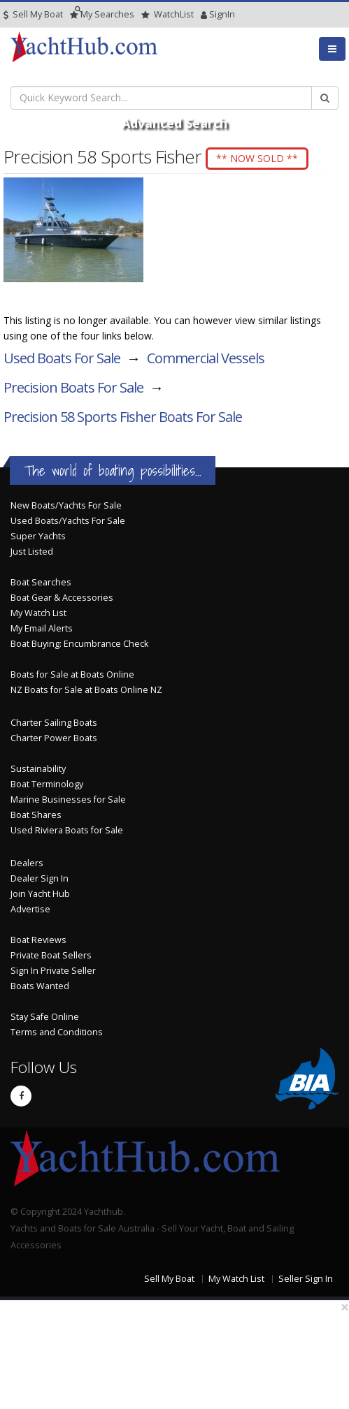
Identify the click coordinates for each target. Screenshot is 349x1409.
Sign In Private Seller (53, 971)
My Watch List (38, 613)
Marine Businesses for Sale (68, 799)
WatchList (167, 14)
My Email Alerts (41, 628)
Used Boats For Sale (61, 358)
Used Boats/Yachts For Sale (67, 521)
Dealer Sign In (39, 878)
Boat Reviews (38, 940)
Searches (102, 14)
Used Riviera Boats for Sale (66, 830)
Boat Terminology (46, 784)
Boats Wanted (39, 986)
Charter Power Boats (53, 738)
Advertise (30, 909)
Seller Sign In (305, 1279)
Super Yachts (38, 536)
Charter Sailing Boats (53, 723)
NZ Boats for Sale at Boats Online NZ (86, 690)
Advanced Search (174, 123)
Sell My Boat (33, 14)
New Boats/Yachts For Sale (66, 505)
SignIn (204, 14)
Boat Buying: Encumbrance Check (79, 644)
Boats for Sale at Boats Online (72, 674)
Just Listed (31, 551)
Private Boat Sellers (51, 955)
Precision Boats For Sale (73, 387)
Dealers (26, 863)
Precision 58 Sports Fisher (122, 416)
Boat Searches (40, 582)
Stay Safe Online (44, 1017)
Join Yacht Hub (40, 894)
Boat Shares (36, 815)
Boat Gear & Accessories (61, 598)
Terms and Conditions (56, 1032)
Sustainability (38, 769)
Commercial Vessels (205, 358)
